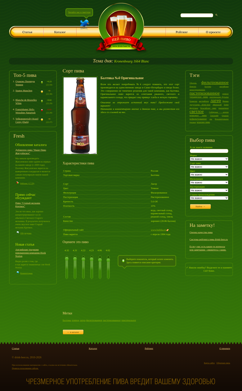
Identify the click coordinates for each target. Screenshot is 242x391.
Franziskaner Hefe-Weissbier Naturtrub (26, 111)
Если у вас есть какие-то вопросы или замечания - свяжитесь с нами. (208, 248)
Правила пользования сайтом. (25, 368)
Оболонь (193, 83)
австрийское (204, 101)
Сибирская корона (219, 112)
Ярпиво (225, 101)
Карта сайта (209, 363)
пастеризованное (112, 320)
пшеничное (223, 108)
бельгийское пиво (208, 108)
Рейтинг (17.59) (27, 183)
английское (224, 86)
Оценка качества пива (201, 232)
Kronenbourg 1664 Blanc (121, 61)
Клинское (193, 101)
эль (210, 119)
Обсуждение (25, 233)
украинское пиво (199, 96)
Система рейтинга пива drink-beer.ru (209, 239)
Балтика (67, 320)
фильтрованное (94, 320)
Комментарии (26, 273)
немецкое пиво (198, 115)
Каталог (93, 348)
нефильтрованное (198, 119)
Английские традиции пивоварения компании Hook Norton (30, 252)
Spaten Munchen (24, 90)
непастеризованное (197, 90)
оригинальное (128, 320)
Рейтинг (149, 348)
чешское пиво (203, 122)
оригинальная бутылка (219, 97)
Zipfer (226, 105)
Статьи (15, 348)
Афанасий (217, 104)
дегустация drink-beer (200, 104)
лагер (83, 320)
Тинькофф (214, 116)
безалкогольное (222, 119)
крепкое (193, 122)
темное (75, 320)
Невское (193, 86)
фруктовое (194, 108)
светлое (197, 111)
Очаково (225, 116)
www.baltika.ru (158, 229)
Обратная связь (223, 363)
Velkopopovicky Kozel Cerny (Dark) (27, 120)
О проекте (224, 348)
